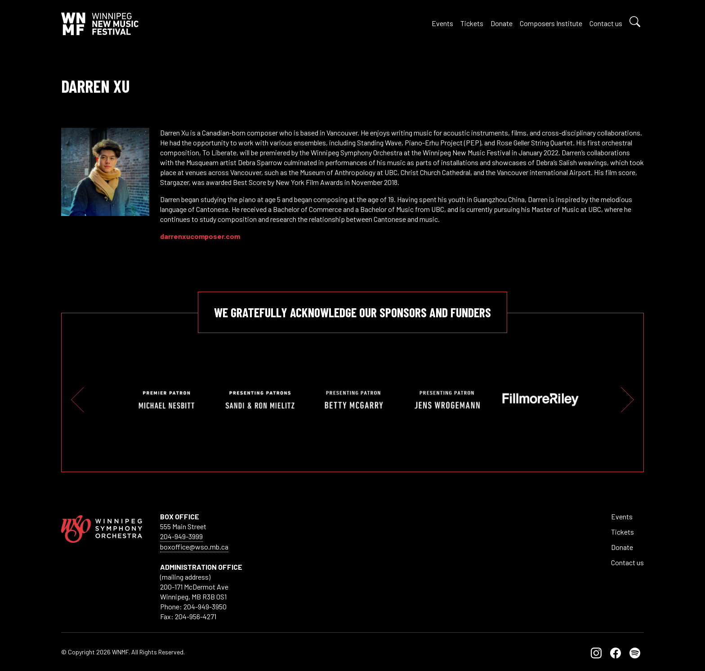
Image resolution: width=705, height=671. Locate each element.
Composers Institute (551, 23)
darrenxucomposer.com (200, 236)
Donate (502, 23)
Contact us (605, 23)
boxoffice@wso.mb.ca (194, 546)
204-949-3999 (181, 536)
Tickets (471, 23)
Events (442, 23)
